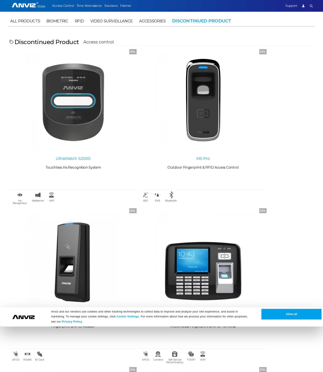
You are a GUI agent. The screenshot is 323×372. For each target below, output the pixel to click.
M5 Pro (123, 114)
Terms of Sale (190, 303)
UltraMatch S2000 (46, 114)
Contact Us (17, 310)
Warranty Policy (149, 318)
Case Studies (61, 303)
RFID (79, 26)
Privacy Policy (72, 367)
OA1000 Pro (46, 229)
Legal (183, 294)
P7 (123, 229)
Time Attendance (92, 6)
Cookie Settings (128, 361)
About (13, 294)
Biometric (57, 26)
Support (287, 6)
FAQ (139, 310)
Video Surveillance (111, 26)
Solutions (118, 6)
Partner (137, 6)
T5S (199, 114)
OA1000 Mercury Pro (276, 114)
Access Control (63, 6)
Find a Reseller (63, 310)
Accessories (152, 26)
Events (99, 310)
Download (144, 303)
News (98, 294)
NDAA (13, 318)
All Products (25, 26)
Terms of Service (192, 310)
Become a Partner (66, 318)
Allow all (291, 359)
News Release (104, 303)
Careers (14, 303)
